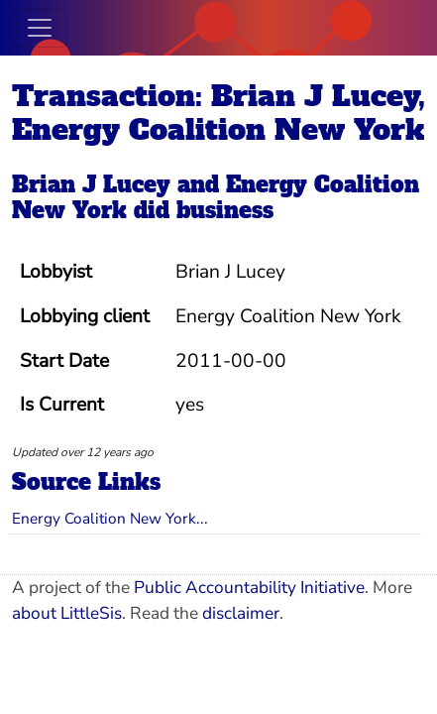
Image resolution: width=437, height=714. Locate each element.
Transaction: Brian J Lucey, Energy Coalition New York (218, 113)
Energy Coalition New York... (110, 518)
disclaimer (240, 613)
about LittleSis (67, 613)
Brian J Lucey (91, 184)
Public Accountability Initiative (249, 587)
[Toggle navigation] (39, 28)
